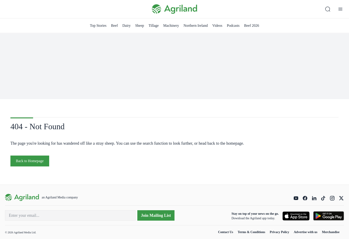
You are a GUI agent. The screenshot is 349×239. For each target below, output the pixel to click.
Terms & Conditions (251, 232)
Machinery (171, 25)
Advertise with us (305, 232)
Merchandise (330, 232)
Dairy (126, 25)
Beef (114, 25)
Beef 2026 (251, 25)
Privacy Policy (279, 232)
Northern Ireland (196, 25)
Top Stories (98, 25)
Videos (217, 25)
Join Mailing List (156, 215)
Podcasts (233, 25)
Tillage (154, 25)
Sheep (139, 25)
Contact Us (225, 232)
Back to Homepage (30, 161)
